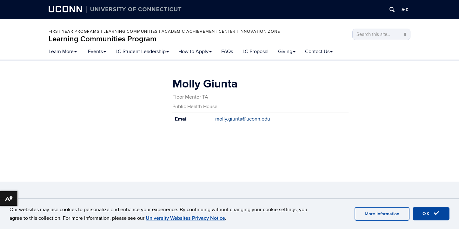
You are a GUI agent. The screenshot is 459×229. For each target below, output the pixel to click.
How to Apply (195, 51)
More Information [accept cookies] (382, 214)
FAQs (227, 51)
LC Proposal (256, 51)
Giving (287, 51)
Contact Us (319, 51)
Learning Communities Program (102, 39)
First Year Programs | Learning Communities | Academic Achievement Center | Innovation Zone (164, 31)
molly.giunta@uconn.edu (242, 119)
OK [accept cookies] (431, 213)
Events (97, 51)
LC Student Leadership (142, 51)
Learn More (63, 51)
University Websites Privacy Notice (185, 218)
